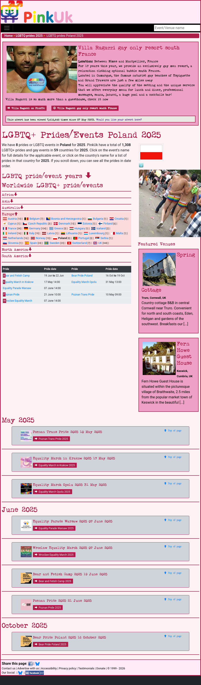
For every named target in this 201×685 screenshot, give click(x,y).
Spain (31, 243)
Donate (100, 668)
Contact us (8, 668)
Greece (56, 228)
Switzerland (77, 243)
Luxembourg (94, 233)
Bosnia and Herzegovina (64, 218)
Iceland (98, 228)
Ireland (10, 233)
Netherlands (13, 238)
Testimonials (86, 668)
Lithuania (69, 233)
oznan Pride (11, 294)
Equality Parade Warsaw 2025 (54, 528)
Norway (38, 238)
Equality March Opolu (84, 282)
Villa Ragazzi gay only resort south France (85, 108)
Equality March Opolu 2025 (52, 491)
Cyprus (10, 223)
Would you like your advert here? (119, 120)
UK (97, 243)
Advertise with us (28, 668)
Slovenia (10, 243)
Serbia (101, 238)
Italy (29, 233)
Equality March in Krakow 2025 (55, 465)
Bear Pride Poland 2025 (50, 644)
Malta (117, 233)
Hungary (77, 228)
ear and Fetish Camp (16, 276)
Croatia (117, 218)
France (10, 228)
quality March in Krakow (18, 282)
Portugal (81, 238)
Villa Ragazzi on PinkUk (26, 108)
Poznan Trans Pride (83, 294)
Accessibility (49, 668)
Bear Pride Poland (82, 275)
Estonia (85, 223)
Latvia (48, 233)
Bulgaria (95, 218)
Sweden (51, 243)
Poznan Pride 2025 (48, 607)
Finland (105, 223)
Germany (32, 228)
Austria (10, 218)
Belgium (32, 218)
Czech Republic (35, 223)
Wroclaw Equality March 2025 (54, 554)
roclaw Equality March (17, 301)
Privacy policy (67, 668)
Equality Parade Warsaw (17, 288)
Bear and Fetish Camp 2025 (53, 581)
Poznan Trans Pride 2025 (51, 438)
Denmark (62, 223)
